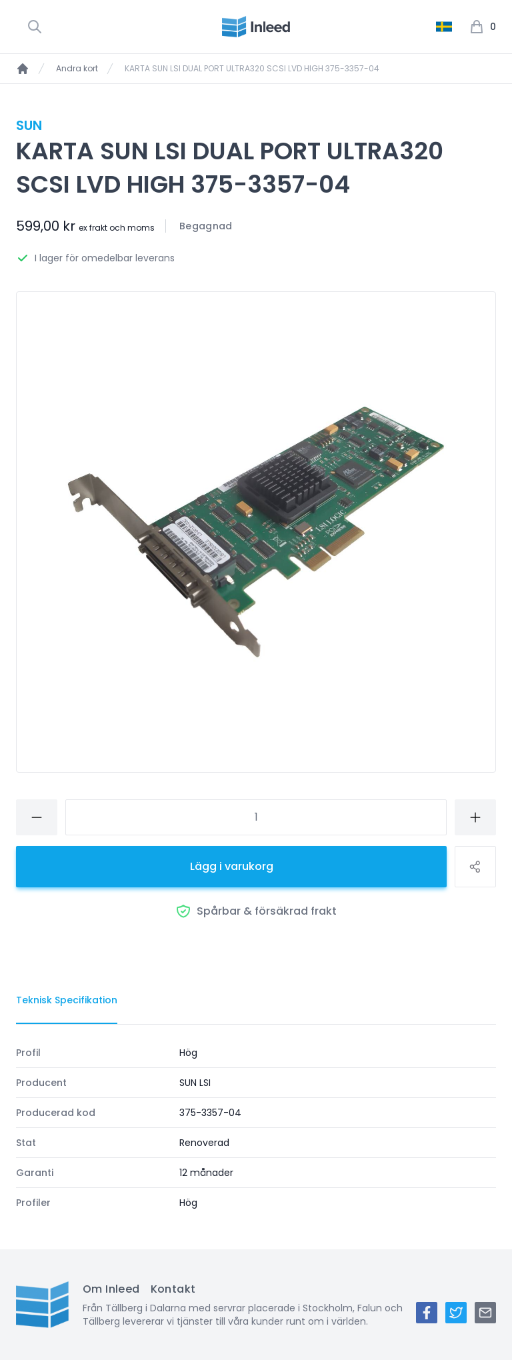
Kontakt (173, 1289)
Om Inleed (111, 1289)
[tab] (66, 1000)
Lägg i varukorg (231, 866)
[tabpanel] (256, 1127)
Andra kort (77, 68)
